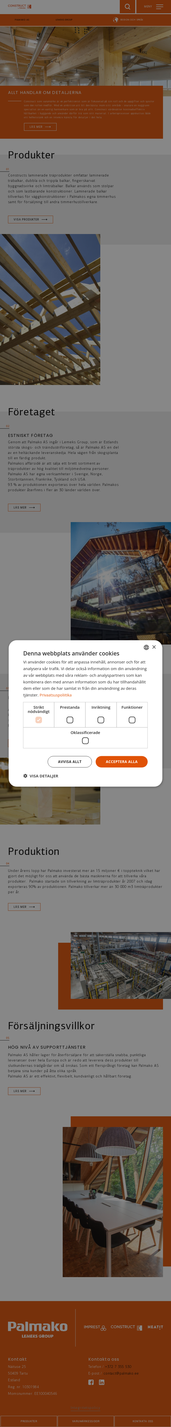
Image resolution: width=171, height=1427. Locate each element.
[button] (40, 776)
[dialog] (85, 713)
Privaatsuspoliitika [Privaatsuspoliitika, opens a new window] (57, 694)
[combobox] (146, 647)
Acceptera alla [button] (121, 761)
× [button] (154, 647)
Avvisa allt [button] (68, 761)
